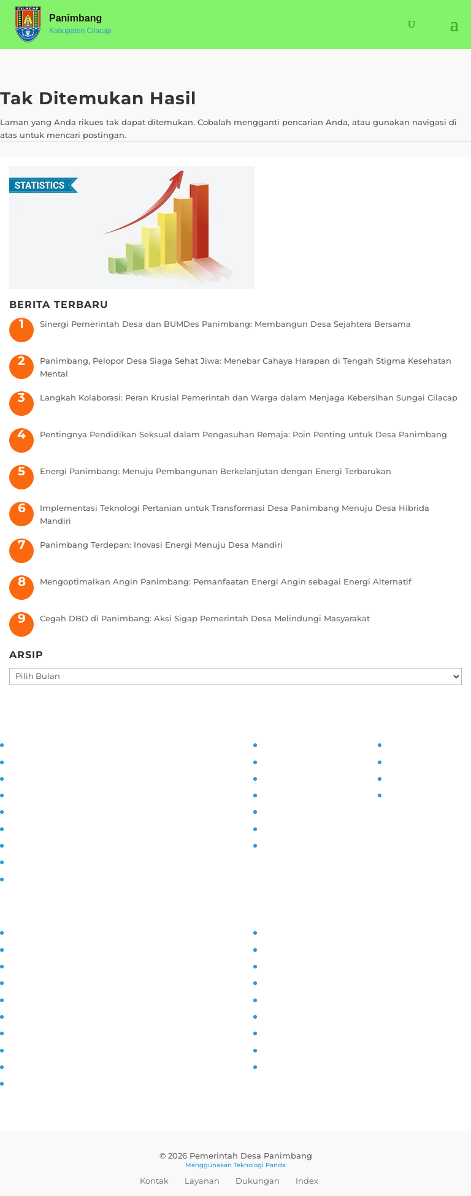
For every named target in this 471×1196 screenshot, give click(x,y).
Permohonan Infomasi (308, 844)
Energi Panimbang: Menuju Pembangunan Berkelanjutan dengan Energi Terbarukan (215, 471)
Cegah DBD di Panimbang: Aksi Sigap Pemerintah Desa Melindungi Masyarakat (205, 618)
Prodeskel (406, 761)
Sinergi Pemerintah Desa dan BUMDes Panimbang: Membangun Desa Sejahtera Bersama (225, 324)
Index (307, 1181)
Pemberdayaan (40, 982)
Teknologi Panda (260, 1165)
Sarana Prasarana (297, 949)
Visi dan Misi (35, 778)
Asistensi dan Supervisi (56, 794)
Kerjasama (283, 1032)
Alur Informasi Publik (306, 794)
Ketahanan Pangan (48, 1066)
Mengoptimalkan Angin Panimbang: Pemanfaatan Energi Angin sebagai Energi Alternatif (226, 581)
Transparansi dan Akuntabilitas (73, 878)
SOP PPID (282, 778)
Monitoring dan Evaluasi (59, 844)
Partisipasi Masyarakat (54, 811)
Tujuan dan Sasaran (49, 761)
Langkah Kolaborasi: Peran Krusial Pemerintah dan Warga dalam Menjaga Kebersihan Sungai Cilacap (249, 397)
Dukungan (258, 1181)
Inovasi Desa (35, 965)
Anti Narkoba (36, 1016)
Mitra (272, 999)
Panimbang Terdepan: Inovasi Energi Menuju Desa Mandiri (161, 545)
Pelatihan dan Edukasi (55, 828)
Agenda (278, 982)
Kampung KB (36, 949)
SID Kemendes (416, 794)
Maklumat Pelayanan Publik (320, 828)
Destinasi (281, 1016)
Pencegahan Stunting (53, 1049)
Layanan (202, 1181)
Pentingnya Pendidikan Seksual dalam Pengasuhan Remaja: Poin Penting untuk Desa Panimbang (243, 434)
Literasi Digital (38, 999)
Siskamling (32, 1032)
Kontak (154, 1181)
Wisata (276, 1049)
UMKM (275, 965)
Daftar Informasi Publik (310, 811)
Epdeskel (405, 778)
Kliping (276, 1066)
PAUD (21, 1082)
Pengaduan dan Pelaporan (63, 861)
